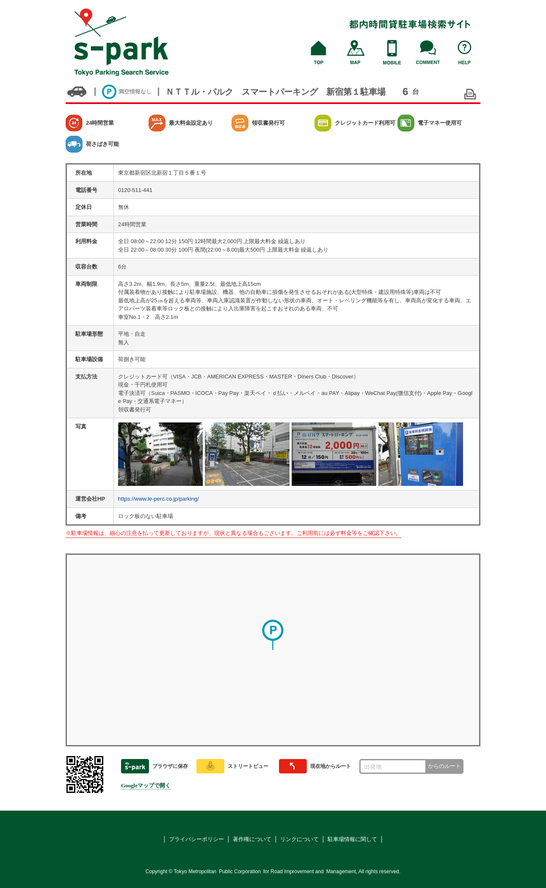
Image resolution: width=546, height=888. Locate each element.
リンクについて (299, 839)
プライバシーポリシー (196, 839)
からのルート (444, 766)
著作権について (252, 839)
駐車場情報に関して (352, 839)
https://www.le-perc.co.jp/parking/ (158, 499)
